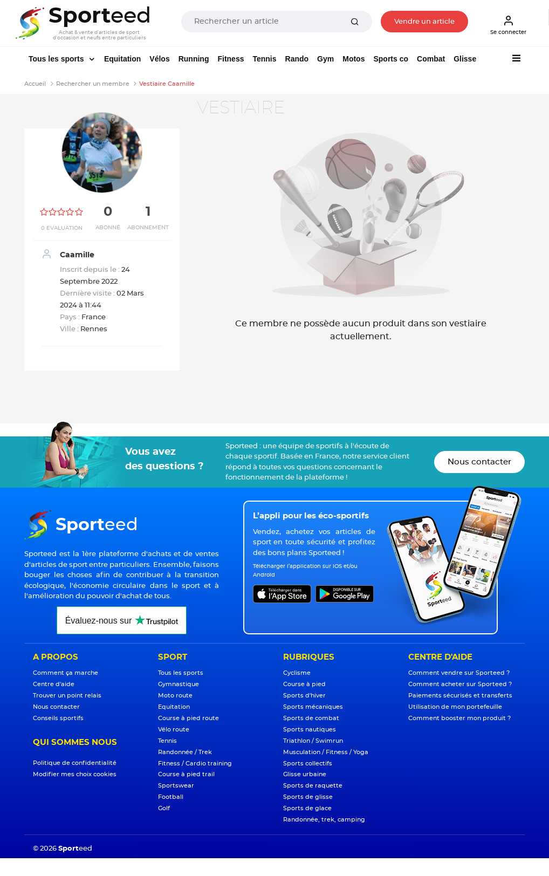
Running (194, 58)
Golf (164, 808)
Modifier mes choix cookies (74, 774)
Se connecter (508, 25)
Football (170, 797)
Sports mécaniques (313, 707)
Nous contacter (479, 462)
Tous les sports (57, 58)
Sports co (390, 58)
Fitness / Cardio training (195, 763)
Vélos (159, 58)
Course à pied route (188, 718)
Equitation (122, 58)
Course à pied (304, 684)
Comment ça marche (65, 673)
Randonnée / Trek (185, 752)
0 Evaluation (62, 228)
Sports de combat (311, 718)
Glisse (465, 58)
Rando (297, 58)
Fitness (230, 58)
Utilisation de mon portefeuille (455, 707)
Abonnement (148, 227)
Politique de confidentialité (74, 763)
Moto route (175, 696)
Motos (353, 58)
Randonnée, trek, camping (324, 820)
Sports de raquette (312, 786)
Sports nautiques (309, 730)
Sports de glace (307, 808)
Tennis (264, 58)
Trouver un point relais (67, 696)
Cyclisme (297, 673)
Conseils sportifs (58, 718)
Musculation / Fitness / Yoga (325, 752)
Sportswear (176, 786)
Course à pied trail (186, 774)
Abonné (107, 227)
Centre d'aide (53, 684)
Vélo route (173, 730)
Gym (325, 58)
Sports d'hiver (304, 696)
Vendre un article (424, 21)
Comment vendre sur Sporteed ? (459, 673)
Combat (431, 58)
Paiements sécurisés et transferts (460, 696)
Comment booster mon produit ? (459, 718)
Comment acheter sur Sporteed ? (460, 684)
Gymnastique (178, 684)
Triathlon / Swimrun (313, 741)
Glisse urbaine (304, 774)
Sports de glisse (308, 797)
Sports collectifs (307, 763)
